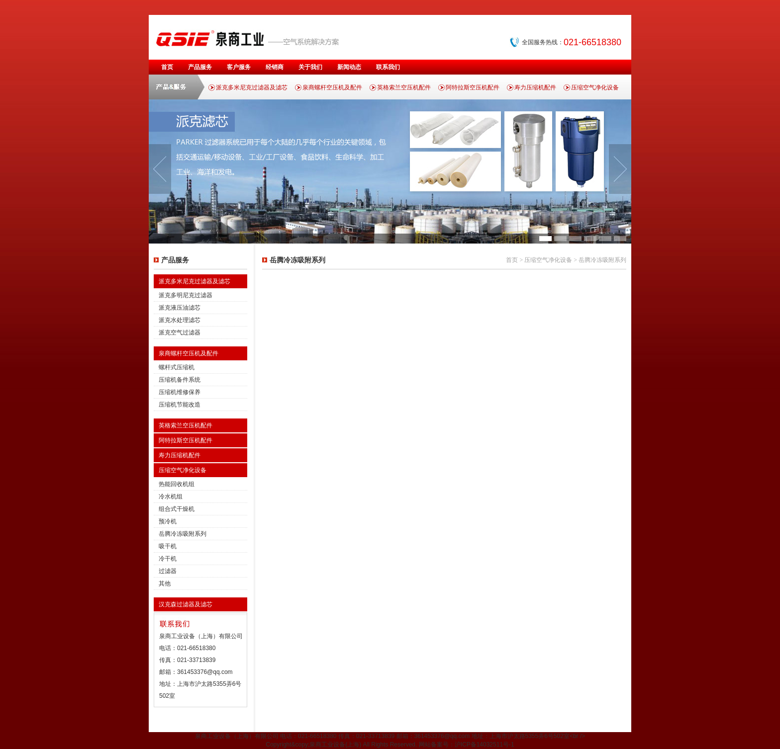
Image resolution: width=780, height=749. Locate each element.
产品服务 (200, 67)
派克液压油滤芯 (179, 307)
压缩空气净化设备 (595, 87)
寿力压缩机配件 (535, 87)
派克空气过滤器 (179, 332)
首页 (167, 67)
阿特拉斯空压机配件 (472, 87)
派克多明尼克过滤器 (185, 295)
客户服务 (239, 67)
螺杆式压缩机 (177, 367)
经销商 (275, 67)
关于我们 (310, 67)
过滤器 (168, 571)
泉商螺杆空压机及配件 (332, 87)
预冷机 (168, 521)
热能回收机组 (177, 484)
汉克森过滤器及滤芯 (185, 604)
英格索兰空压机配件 (404, 87)
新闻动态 (349, 67)
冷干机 (168, 558)
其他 (165, 583)
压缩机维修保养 (179, 392)
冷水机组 (171, 496)
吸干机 (168, 546)
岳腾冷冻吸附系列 (182, 533)
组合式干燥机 (177, 508)
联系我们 (388, 67)
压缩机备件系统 (179, 379)
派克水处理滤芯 (179, 320)
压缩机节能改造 (179, 404)
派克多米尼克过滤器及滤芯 (252, 87)
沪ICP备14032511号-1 (484, 744)
